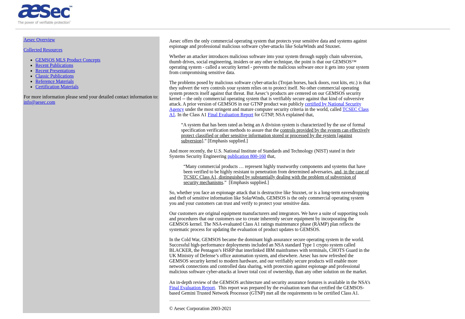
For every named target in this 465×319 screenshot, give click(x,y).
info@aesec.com (39, 102)
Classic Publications (54, 75)
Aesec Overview (39, 39)
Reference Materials (54, 81)
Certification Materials (56, 86)
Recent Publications (54, 65)
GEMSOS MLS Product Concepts (67, 59)
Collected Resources (42, 49)
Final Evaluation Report (231, 114)
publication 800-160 (247, 156)
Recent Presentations (55, 70)
